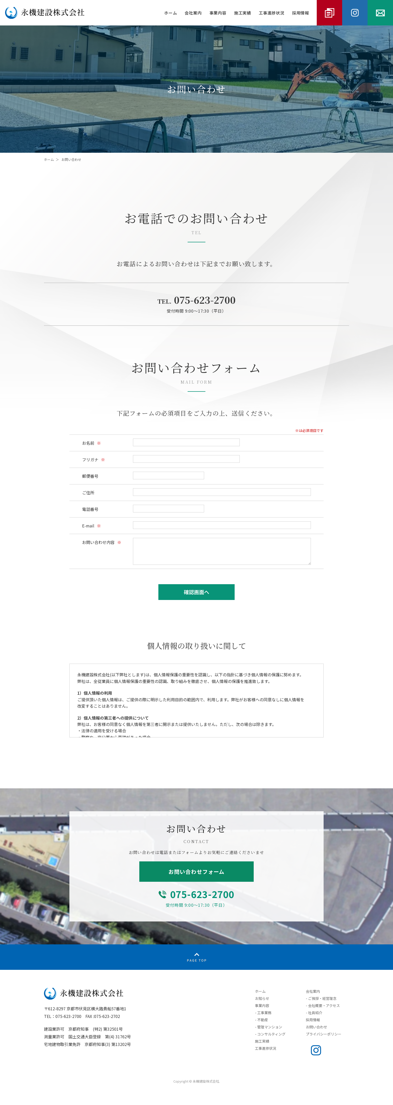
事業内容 (217, 13)
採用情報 (300, 13)
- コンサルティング (270, 1034)
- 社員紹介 (314, 1012)
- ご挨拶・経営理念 (321, 998)
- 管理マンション (268, 1026)
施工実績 (242, 13)
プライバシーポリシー (323, 1034)
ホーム (170, 13)
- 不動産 (261, 1019)
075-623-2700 (196, 299)
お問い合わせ (316, 1026)
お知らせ (262, 998)
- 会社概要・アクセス (323, 1005)
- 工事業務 (263, 1012)
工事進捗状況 (271, 13)
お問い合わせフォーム (197, 871)
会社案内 (193, 13)
